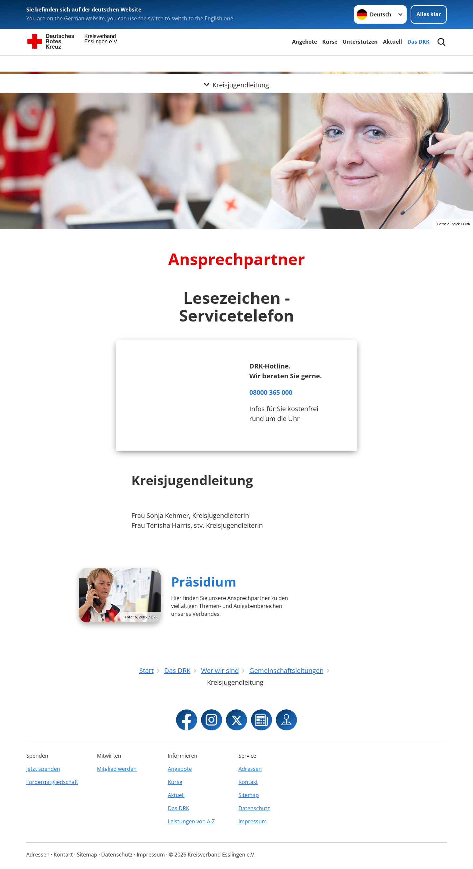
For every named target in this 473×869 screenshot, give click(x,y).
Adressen (250, 768)
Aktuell (392, 41)
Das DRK (418, 41)
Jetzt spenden (43, 768)
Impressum (252, 821)
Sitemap (248, 795)
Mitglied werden (117, 768)
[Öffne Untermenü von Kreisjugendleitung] (236, 63)
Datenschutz (254, 808)
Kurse (329, 41)
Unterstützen (360, 41)
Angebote (304, 41)
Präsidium (203, 581)
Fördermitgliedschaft (52, 782)
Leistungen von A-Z (191, 821)
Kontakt (248, 782)
